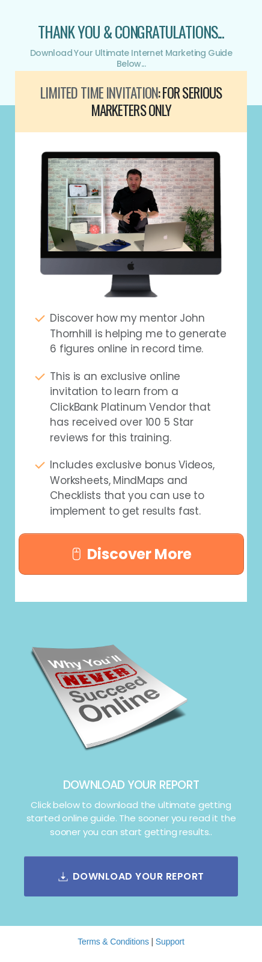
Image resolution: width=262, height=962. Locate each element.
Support (170, 941)
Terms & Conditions (113, 941)
